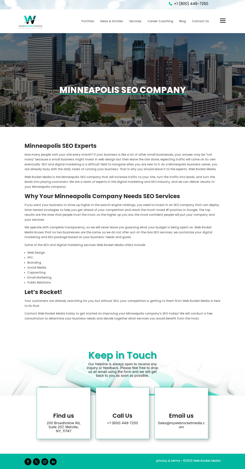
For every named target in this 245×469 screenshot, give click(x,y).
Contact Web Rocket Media (44, 313)
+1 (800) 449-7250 (191, 3)
